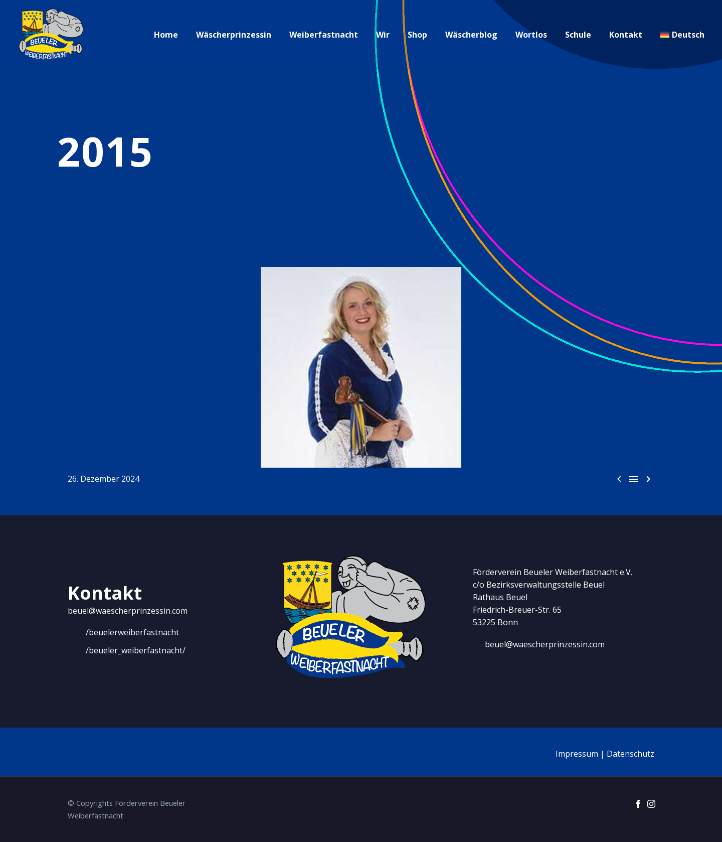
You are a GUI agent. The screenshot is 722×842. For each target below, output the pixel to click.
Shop (417, 34)
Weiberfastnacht (323, 34)
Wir (383, 34)
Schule (578, 34)
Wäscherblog (471, 34)
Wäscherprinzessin (233, 34)
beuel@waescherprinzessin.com (128, 610)
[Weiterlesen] (123, 632)
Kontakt (625, 34)
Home (166, 34)
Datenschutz (630, 753)
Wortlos (531, 34)
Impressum (577, 753)
